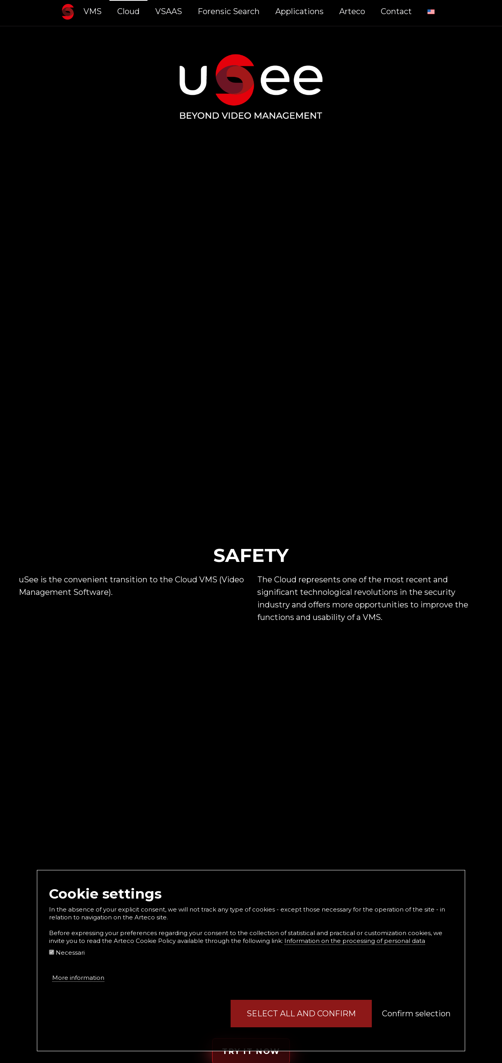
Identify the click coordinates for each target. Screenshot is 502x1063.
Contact (396, 11)
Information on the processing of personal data (354, 940)
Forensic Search (229, 11)
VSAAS (168, 11)
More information (78, 977)
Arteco (352, 11)
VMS (93, 11)
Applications (299, 11)
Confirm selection (416, 1013)
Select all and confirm (301, 1013)
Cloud (128, 11)
